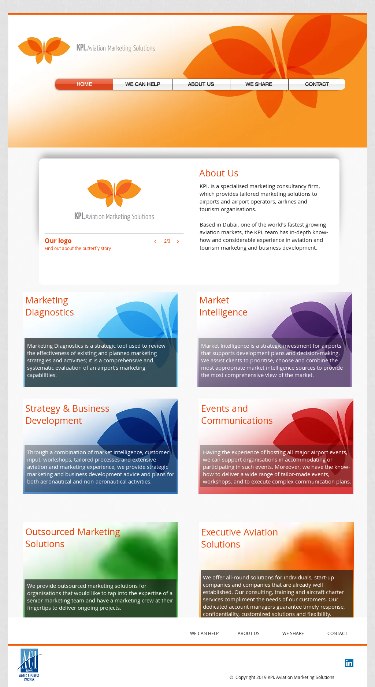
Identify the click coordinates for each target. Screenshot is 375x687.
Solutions (220, 544)
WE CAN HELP (204, 633)
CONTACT (337, 633)
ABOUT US (249, 633)
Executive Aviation (239, 532)
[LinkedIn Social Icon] (349, 663)
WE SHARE (293, 633)
